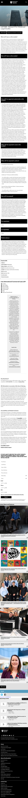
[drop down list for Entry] (14, 478)
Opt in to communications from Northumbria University (12, 494)
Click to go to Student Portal (6, 791)
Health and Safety (4, 788)
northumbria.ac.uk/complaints (14, 366)
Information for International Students (8, 750)
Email (2, 480)
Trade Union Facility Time (5, 775)
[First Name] (14, 462)
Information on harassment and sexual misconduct (10, 777)
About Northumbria (6, 758)
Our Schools (3, 749)
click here (22, 500)
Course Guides (5, 289)
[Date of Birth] (14, 467)
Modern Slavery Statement (6, 774)
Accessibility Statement (5, 769)
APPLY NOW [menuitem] (3, 32)
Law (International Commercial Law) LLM (13, 281)
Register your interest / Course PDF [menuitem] (15, 32)
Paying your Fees (4, 785)
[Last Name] (14, 464)
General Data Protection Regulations (7, 794)
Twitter (2, 695)
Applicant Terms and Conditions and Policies (9, 755)
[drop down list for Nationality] (14, 476)
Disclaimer (3, 772)
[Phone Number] (14, 473)
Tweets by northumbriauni (5, 697)
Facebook (5, 695)
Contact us (3, 783)
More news (3, 686)
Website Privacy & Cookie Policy (7, 771)
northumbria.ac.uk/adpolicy (14, 362)
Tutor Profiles (5, 285)
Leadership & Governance (5, 763)
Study (2, 744)
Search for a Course (4, 746)
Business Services (4, 760)
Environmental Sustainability (6, 789)
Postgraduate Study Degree (6, 747)
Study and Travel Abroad (7, 292)
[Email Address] (14, 470)
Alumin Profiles (5, 286)
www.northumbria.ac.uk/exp (14, 351)
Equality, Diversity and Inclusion (7, 786)
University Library (4, 752)
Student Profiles (5, 288)
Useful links (4, 781)
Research (2, 761)
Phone (2, 485)
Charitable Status (4, 766)
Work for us (3, 764)
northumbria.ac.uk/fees (14, 359)
